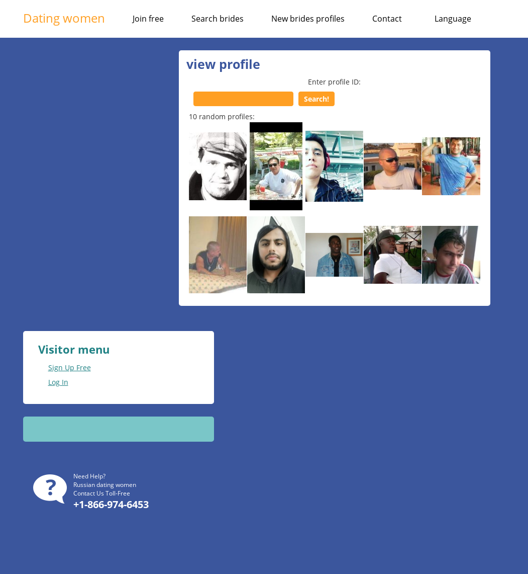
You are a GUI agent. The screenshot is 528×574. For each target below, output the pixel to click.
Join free (148, 18)
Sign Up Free (69, 367)
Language (453, 18)
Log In (58, 382)
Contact (387, 18)
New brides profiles (308, 18)
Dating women (64, 18)
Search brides (217, 18)
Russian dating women (104, 484)
